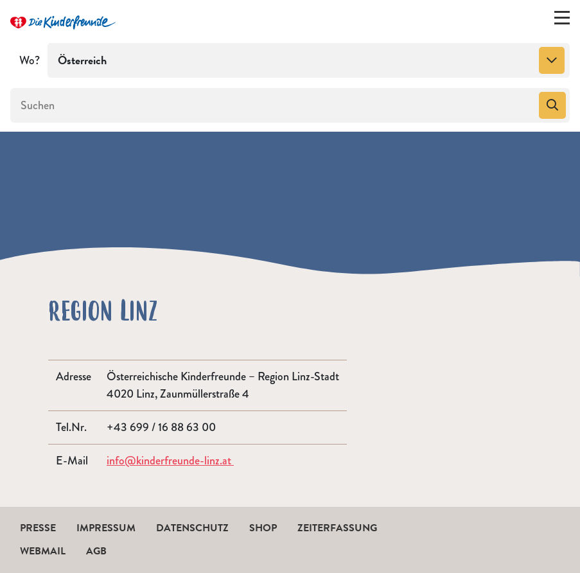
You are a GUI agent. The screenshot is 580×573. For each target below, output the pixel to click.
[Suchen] (273, 105)
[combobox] (309, 60)
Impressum (106, 528)
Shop (263, 528)
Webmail (43, 551)
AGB (96, 551)
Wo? (29, 60)
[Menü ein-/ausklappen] (562, 20)
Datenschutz (192, 528)
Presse (38, 528)
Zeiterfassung (337, 528)
